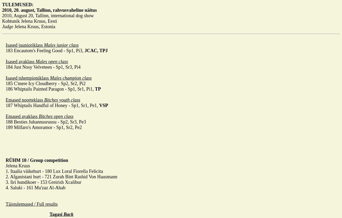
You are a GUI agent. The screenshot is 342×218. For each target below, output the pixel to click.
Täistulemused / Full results (32, 204)
